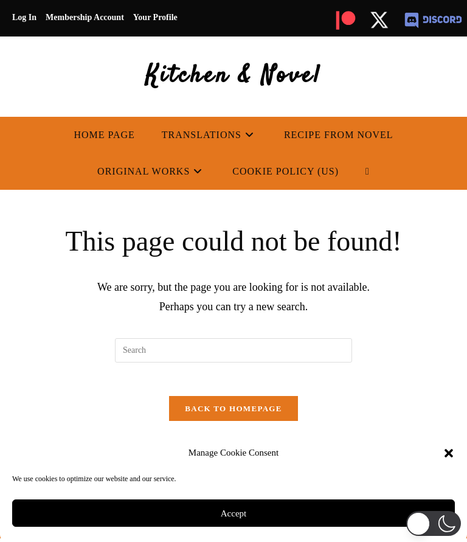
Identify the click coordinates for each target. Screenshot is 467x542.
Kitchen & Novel (233, 76)
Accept (233, 513)
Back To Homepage (233, 412)
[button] (449, 453)
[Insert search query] (233, 350)
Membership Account (85, 17)
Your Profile (155, 17)
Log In (24, 17)
